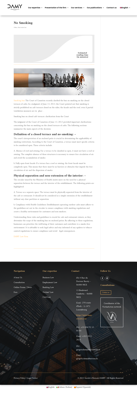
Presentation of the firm (55, 7)
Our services (76, 7)
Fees (15, 292)
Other (15, 27)
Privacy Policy (19, 378)
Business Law (48, 277)
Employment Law (50, 282)
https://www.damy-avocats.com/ (84, 317)
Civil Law (47, 297)
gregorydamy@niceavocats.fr (88, 350)
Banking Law (48, 287)
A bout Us (18, 277)
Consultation (19, 282)
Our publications (94, 7)
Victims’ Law (48, 292)
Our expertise (34, 7)
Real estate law (22, 27)
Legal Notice (32, 378)
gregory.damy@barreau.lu (87, 359)
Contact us (111, 7)
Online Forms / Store (23, 287)
